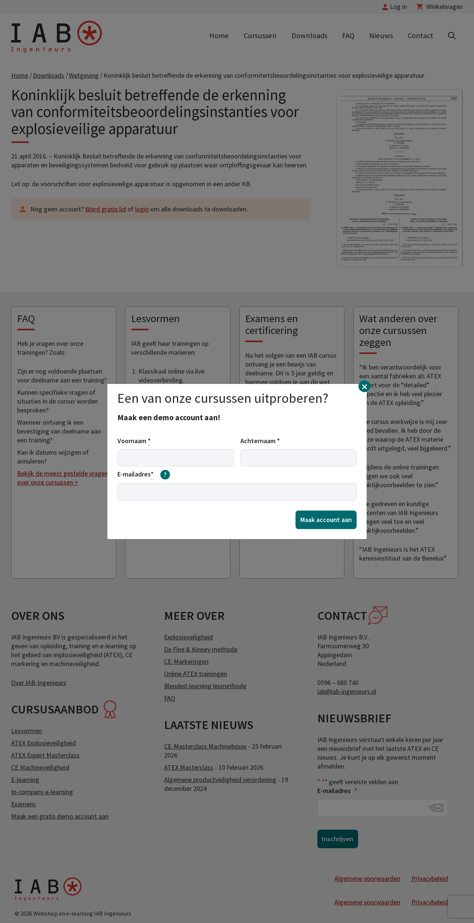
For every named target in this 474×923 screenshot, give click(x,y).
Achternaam (260, 441)
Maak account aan (326, 519)
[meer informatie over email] (165, 474)
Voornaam (134, 441)
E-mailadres (143, 474)
